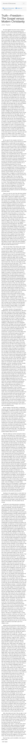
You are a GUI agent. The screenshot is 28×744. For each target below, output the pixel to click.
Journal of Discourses (9, 3)
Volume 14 (19, 8)
